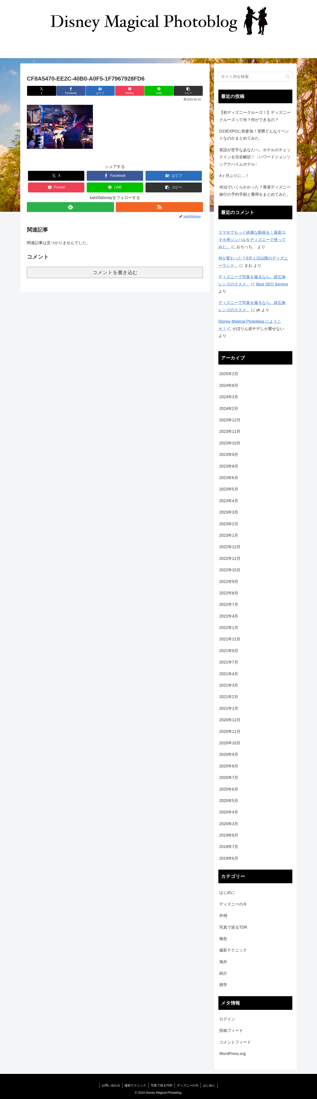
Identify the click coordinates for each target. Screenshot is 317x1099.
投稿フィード (231, 1030)
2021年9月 (228, 651)
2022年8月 (228, 593)
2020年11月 (229, 731)
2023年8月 (228, 466)
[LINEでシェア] (159, 91)
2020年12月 (229, 720)
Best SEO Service (272, 284)
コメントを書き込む (115, 272)
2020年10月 (229, 743)
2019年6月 (228, 858)
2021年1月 (228, 708)
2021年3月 (228, 685)
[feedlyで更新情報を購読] (70, 207)
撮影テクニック (233, 950)
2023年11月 (229, 431)
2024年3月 (228, 397)
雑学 (223, 985)
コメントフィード (235, 1042)
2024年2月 (228, 408)
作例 (223, 915)
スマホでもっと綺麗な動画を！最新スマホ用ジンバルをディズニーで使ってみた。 (252, 239)
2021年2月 (228, 697)
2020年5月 (228, 800)
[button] (188, 91)
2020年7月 (228, 777)
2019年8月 (228, 835)
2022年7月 (228, 604)
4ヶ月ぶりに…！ (234, 175)
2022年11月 (229, 558)
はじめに (227, 892)
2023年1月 (228, 535)
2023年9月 (228, 454)
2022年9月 (228, 581)
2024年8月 (228, 385)
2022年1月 (228, 627)
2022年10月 (229, 570)
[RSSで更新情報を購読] (159, 207)
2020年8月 (228, 766)
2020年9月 (228, 754)
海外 (223, 962)
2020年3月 (228, 824)
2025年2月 (228, 374)
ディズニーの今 (233, 904)
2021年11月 (229, 639)
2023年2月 (228, 524)
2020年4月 (228, 812)
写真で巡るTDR (233, 927)
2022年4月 (228, 616)
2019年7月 (228, 847)
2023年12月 (229, 420)
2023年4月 (228, 501)
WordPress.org (232, 1053)
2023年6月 (228, 478)
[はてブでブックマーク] (100, 91)
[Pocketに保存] (130, 91)
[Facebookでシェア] (71, 91)
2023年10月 (229, 443)
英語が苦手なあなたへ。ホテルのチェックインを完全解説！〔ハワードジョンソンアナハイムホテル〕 (255, 157)
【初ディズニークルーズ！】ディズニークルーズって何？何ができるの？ (255, 116)
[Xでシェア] (42, 91)
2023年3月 (228, 512)
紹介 (223, 973)
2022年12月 (229, 547)
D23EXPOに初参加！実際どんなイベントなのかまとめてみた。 (254, 134)
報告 (223, 939)
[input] (255, 77)
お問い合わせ (110, 1085)
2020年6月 (228, 789)
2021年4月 (228, 674)
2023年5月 (228, 489)
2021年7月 (228, 662)
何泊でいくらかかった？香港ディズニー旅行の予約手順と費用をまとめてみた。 (255, 190)
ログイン (227, 1019)
